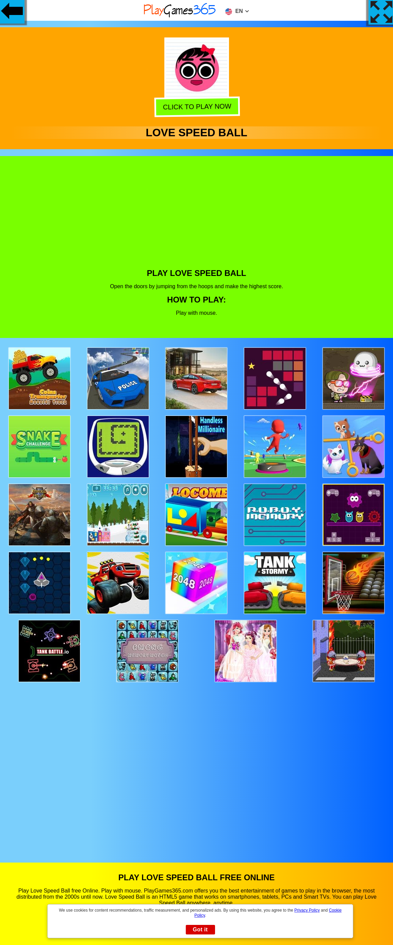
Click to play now (197, 106)
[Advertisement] (196, 217)
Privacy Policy (307, 910)
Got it (200, 929)
